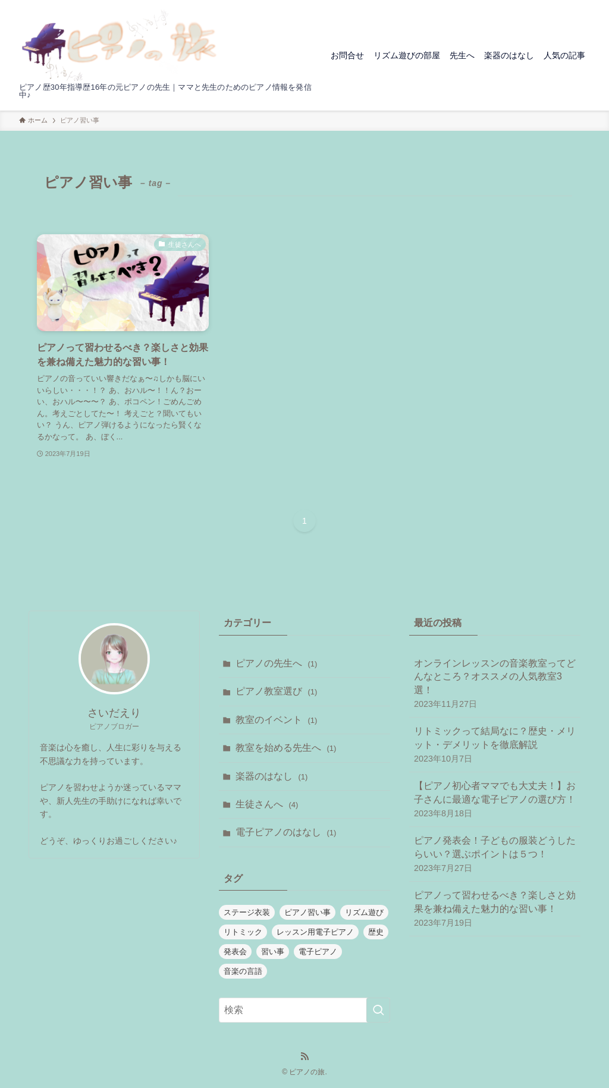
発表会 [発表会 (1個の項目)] (235, 951)
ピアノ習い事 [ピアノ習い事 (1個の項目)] (307, 912)
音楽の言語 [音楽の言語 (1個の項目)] (243, 971)
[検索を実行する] (378, 1010)
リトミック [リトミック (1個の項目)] (243, 931)
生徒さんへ (267, 804)
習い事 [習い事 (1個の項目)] (272, 951)
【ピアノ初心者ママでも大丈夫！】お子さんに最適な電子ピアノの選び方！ (495, 800)
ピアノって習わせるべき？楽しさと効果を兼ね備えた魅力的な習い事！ (495, 909)
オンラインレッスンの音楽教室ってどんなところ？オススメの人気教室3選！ (495, 684)
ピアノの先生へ (276, 663)
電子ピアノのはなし (286, 832)
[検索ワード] (304, 1010)
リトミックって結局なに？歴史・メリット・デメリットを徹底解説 (495, 745)
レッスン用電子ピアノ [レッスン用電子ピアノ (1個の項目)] (315, 931)
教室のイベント (276, 720)
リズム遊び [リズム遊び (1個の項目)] (364, 912)
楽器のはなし (271, 776)
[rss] (304, 1056)
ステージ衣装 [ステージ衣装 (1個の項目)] (247, 912)
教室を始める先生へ (286, 748)
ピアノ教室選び (276, 691)
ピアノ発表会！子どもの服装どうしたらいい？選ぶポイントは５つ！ (495, 854)
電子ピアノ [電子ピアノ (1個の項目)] (318, 951)
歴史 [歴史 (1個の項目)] (376, 931)
